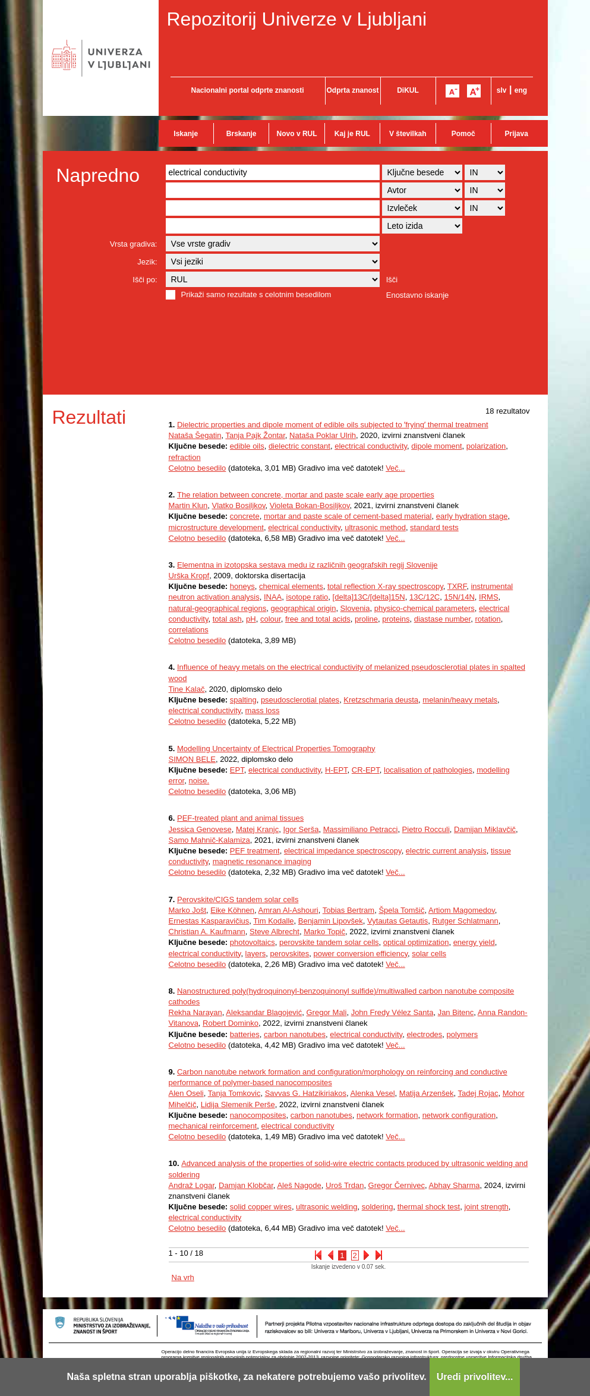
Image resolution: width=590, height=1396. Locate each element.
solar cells (429, 953)
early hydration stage (472, 516)
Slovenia (355, 608)
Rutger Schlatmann (465, 920)
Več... (395, 468)
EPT (237, 769)
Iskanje (185, 134)
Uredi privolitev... (475, 1377)
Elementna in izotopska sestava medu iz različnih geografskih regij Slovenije (307, 564)
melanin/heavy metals (459, 699)
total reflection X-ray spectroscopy (385, 586)
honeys (242, 586)
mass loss (262, 710)
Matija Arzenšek (426, 1093)
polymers (462, 1034)
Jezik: (147, 261)
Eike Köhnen (232, 910)
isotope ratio (307, 597)
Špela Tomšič (401, 910)
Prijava (516, 134)
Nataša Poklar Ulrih (322, 435)
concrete (245, 516)
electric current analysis (446, 850)
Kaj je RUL (352, 134)
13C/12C (424, 597)
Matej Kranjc (257, 829)
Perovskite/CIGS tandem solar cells (237, 899)
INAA (273, 597)
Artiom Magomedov (461, 910)
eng (521, 90)
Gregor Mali (326, 1012)
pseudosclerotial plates (300, 699)
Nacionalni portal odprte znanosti (247, 90)
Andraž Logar (191, 1185)
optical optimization (416, 942)
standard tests (434, 527)
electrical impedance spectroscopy (343, 850)
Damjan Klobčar (246, 1185)
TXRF (457, 586)
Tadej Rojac (478, 1093)
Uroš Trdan (345, 1185)
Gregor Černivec (396, 1185)
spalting (243, 699)
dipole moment (436, 446)
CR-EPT (366, 769)
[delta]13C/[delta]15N (369, 597)
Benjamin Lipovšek (330, 920)
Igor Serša (300, 829)
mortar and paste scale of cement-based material (348, 516)
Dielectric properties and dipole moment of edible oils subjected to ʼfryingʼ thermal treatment (332, 424)
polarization (486, 446)
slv (502, 90)
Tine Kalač (187, 689)
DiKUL (408, 90)
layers (255, 953)
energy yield (474, 942)
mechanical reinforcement (213, 1125)
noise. (198, 780)
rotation (487, 619)
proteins (395, 619)
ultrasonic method (375, 527)
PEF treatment (255, 850)
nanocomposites (258, 1115)
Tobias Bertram (348, 910)
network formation (387, 1115)
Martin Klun (188, 505)
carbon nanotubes (295, 1034)
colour (270, 619)
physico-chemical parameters (424, 608)
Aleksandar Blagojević (264, 1012)
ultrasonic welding (326, 1206)
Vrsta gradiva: (133, 244)
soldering (377, 1206)
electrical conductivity (371, 446)
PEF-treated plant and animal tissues (240, 818)
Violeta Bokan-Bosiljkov (310, 505)
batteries (245, 1034)
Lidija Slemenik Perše (238, 1104)
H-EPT (336, 769)
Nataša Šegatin (195, 435)
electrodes (424, 1034)
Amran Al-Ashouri (288, 910)
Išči (392, 279)
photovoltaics (252, 942)
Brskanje (241, 134)
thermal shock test (428, 1206)
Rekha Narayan (195, 1012)
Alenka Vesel (372, 1093)
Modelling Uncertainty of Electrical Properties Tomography (276, 748)
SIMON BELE (192, 759)
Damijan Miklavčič (485, 829)
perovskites (290, 953)
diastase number (442, 619)
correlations (189, 629)
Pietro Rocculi (426, 829)
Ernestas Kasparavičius (209, 920)
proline (366, 619)
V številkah (408, 134)
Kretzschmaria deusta (380, 699)
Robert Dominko (230, 1023)
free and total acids (318, 619)
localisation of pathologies (428, 769)
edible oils (247, 446)
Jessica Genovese (200, 829)
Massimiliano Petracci (360, 829)
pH (251, 619)
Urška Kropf (189, 575)
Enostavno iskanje (417, 295)
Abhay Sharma (454, 1185)
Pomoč (463, 134)
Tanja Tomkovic (234, 1093)
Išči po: (144, 279)
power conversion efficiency (361, 953)
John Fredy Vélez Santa (392, 1012)
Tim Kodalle (273, 920)
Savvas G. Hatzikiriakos (305, 1093)
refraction (185, 457)
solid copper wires (261, 1206)
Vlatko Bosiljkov (238, 505)
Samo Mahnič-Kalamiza (209, 840)
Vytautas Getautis (397, 920)
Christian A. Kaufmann (207, 931)
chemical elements (291, 586)
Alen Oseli (186, 1093)
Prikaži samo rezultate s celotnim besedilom (256, 294)
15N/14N (459, 597)
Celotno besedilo (197, 468)
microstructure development (216, 527)
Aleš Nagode (299, 1185)
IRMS (488, 597)
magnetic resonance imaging (262, 861)
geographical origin (303, 608)
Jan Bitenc (456, 1012)
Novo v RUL (297, 134)
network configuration (459, 1115)
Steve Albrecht (274, 931)
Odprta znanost (352, 90)
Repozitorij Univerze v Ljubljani (297, 19)
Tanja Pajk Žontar (255, 435)
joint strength (486, 1206)
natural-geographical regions (218, 608)
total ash (227, 619)
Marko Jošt (188, 910)
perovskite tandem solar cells (329, 942)
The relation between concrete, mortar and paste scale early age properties (305, 494)
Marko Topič (324, 931)
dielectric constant (299, 446)
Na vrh (183, 1277)
